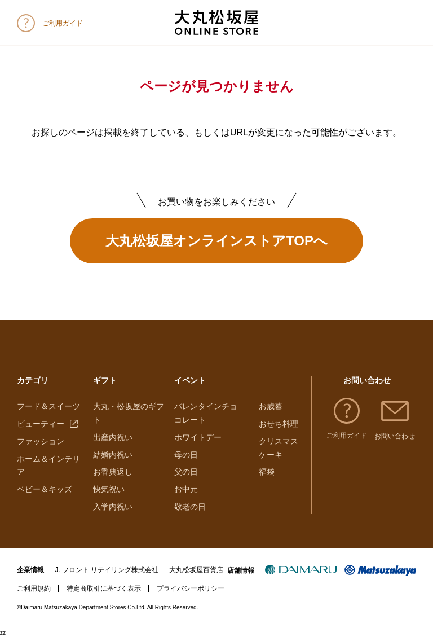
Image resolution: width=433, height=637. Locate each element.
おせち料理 (278, 423)
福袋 (267, 471)
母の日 (186, 454)
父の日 (186, 471)
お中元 (186, 489)
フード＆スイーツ (48, 406)
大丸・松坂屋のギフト (128, 413)
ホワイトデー (198, 437)
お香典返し (112, 471)
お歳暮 (270, 406)
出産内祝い (112, 437)
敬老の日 (190, 506)
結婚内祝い (112, 454)
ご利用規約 (34, 588)
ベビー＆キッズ (44, 489)
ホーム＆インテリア (48, 465)
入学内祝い (112, 506)
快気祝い (109, 489)
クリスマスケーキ (278, 448)
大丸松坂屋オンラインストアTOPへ (216, 240)
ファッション (40, 441)
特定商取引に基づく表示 (104, 588)
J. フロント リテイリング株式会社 (106, 570)
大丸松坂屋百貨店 (196, 570)
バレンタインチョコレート (205, 413)
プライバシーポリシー (190, 588)
